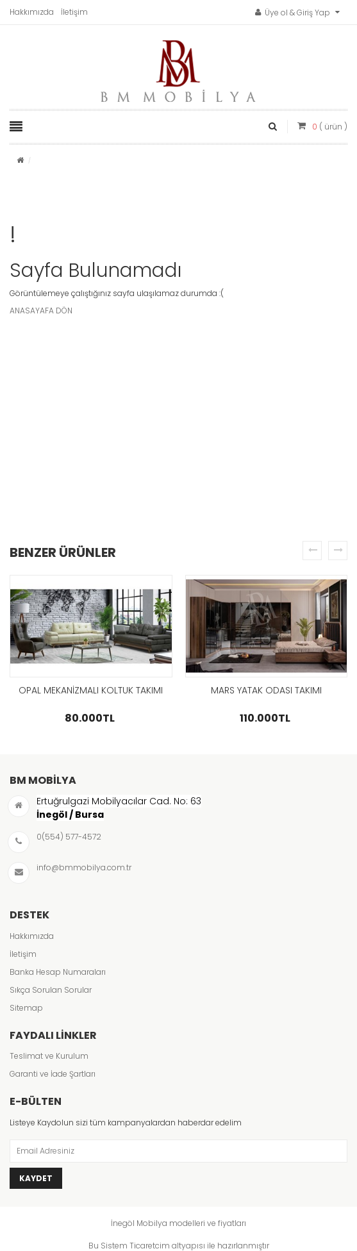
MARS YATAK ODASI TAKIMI (266, 690)
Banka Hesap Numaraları (58, 971)
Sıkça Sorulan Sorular (51, 989)
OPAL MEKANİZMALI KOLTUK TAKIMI (91, 690)
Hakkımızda (32, 11)
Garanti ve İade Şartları (52, 1073)
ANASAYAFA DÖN (41, 310)
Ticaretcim (149, 1245)
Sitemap (26, 1007)
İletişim (74, 11)
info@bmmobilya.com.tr (84, 867)
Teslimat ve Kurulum (49, 1055)
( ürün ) (329, 126)
